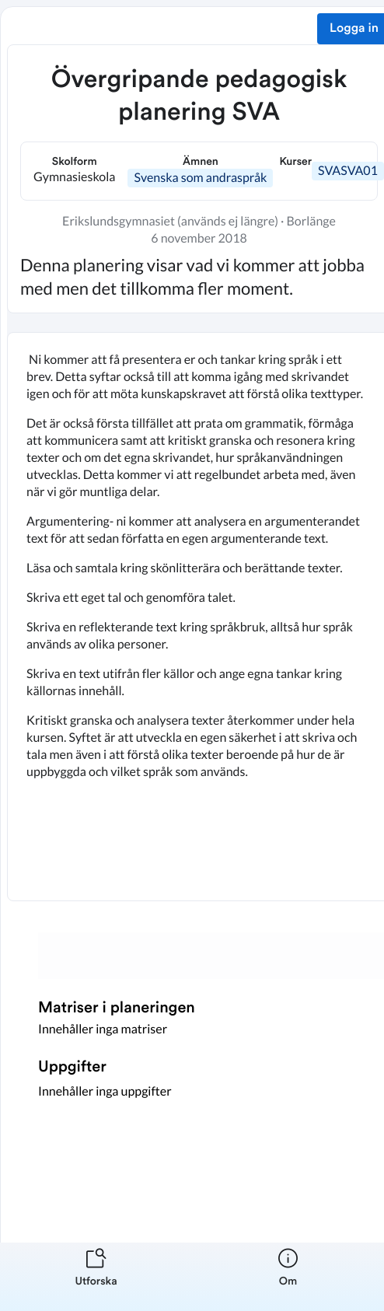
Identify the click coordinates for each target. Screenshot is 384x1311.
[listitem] (96, 1277)
